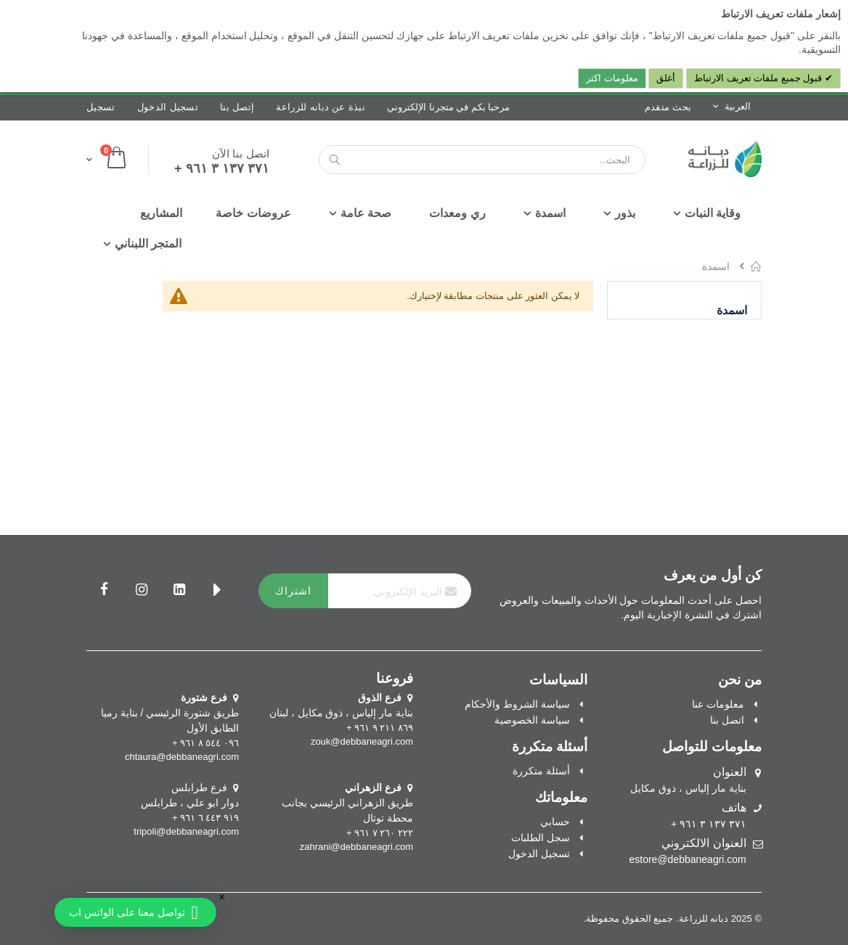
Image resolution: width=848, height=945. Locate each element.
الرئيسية (756, 266)
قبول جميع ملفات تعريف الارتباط (759, 78)
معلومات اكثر (612, 78)
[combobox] (482, 159)
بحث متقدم (668, 107)
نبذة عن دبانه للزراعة (320, 107)
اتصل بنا (727, 720)
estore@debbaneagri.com (687, 859)
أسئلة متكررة (541, 771)
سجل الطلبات (540, 837)
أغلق (665, 78)
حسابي (555, 821)
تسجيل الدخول (168, 107)
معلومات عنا (718, 704)
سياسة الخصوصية (532, 720)
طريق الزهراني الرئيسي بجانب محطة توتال (347, 803)
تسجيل (100, 107)
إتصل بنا (237, 107)
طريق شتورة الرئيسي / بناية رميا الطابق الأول (170, 713)
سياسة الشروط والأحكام (517, 704)
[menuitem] (161, 213)
